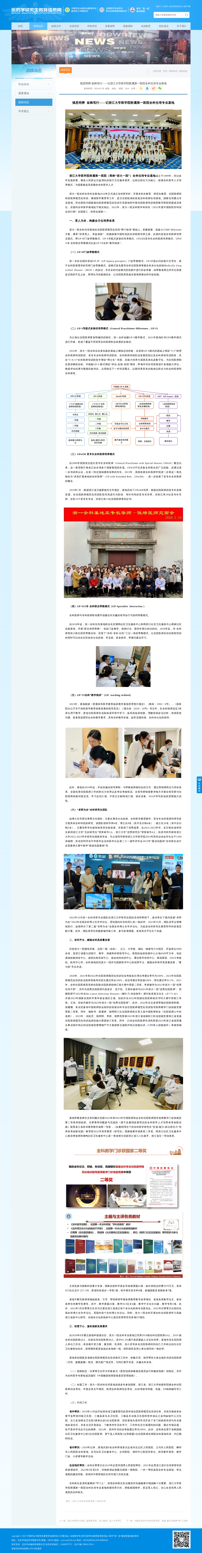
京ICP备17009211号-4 (84, 1544)
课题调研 (128, 26)
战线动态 (23, 102)
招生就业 (163, 26)
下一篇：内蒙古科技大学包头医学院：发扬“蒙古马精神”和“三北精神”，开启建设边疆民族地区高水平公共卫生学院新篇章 (157, 1522)
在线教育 (146, 26)
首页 (20, 26)
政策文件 (56, 26)
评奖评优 (92, 26)
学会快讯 (23, 84)
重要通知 (23, 93)
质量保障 (110, 26)
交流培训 (74, 26)
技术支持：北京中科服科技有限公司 (28, 1544)
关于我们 (181, 26)
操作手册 (187, 6)
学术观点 (23, 111)
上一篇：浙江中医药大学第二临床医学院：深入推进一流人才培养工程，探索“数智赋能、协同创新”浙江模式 (90, 1522)
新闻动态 (38, 26)
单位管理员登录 (175, 6)
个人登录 (164, 6)
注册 (157, 6)
